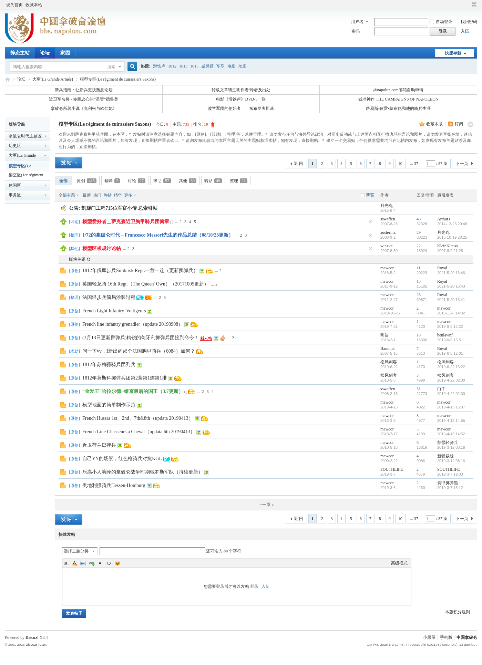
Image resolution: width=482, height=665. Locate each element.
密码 (355, 31)
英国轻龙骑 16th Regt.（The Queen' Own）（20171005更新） (145, 284)
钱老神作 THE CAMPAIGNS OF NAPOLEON (398, 99)
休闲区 (15, 185)
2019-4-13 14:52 (451, 434)
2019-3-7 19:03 (450, 474)
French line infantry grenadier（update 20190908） (132, 324)
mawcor (387, 268)
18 (419, 335)
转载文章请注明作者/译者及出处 (241, 89)
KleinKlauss (447, 245)
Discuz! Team (35, 644)
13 (419, 281)
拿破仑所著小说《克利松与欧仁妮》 (84, 108)
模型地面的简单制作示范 (108, 404)
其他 (187, 180)
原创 (86, 180)
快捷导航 (453, 53)
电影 (231, 66)
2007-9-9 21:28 (450, 251)
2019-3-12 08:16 (451, 447)
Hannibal (388, 348)
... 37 (414, 163)
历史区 (15, 145)
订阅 (459, 124)
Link (91, 563)
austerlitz (388, 232)
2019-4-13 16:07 (451, 407)
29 (419, 232)
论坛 (45, 52)
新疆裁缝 (445, 456)
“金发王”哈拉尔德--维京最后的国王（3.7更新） (132, 391)
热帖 (107, 195)
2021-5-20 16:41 (451, 300)
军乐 (220, 66)
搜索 (111, 66)
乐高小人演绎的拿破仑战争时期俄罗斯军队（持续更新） (142, 472)
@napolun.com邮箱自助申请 (398, 89)
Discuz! (32, 637)
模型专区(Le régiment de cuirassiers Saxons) (118, 79)
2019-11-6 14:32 (451, 313)
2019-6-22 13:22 (451, 367)
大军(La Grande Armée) (52, 79)
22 (419, 245)
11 (419, 268)
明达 (384, 335)
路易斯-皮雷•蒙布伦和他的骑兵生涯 (398, 108)
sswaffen (387, 219)
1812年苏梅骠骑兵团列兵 (108, 364)
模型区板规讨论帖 (101, 248)
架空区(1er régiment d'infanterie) (26, 176)
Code (108, 563)
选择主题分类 (76, 551)
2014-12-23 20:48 (452, 224)
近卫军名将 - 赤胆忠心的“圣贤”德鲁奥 (83, 99)
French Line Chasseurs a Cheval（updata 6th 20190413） (138, 431)
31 (419, 388)
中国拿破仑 (467, 637)
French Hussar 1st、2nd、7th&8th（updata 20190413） (137, 418)
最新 (87, 195)
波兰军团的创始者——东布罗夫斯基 (241, 108)
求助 (162, 180)
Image (83, 563)
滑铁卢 (159, 66)
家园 (65, 52)
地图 (242, 66)
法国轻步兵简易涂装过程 (108, 297)
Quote (100, 563)
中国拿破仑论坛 (7, 79)
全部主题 (67, 195)
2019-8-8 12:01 (450, 353)
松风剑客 (388, 362)
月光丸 (386, 205)
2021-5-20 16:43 (451, 286)
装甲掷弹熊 (447, 482)
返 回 (298, 163)
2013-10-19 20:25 (452, 237)
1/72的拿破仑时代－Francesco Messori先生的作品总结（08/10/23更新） (157, 235)
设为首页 (14, 4)
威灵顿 (207, 66)
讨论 (136, 180)
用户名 (357, 21)
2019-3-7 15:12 (450, 488)
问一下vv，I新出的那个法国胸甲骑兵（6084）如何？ (138, 351)
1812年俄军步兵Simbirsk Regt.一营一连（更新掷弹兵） (140, 270)
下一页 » (266, 504)
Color (74, 563)
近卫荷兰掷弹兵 (99, 445)
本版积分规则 (457, 612)
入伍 (465, 31)
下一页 (462, 163)
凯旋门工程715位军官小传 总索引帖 (119, 208)
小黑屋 (429, 637)
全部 (63, 180)
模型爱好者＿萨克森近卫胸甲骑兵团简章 (125, 221)
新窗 (370, 195)
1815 (194, 66)
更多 (128, 195)
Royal (442, 268)
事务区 (15, 195)
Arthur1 (443, 219)
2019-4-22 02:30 (451, 380)
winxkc (386, 245)
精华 (118, 195)
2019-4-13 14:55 (451, 420)
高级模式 (399, 563)
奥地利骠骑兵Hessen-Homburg (113, 485)
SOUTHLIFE (391, 469)
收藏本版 (435, 124)
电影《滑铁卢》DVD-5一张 (241, 99)
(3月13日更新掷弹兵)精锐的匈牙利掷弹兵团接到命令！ (140, 337)
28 (419, 294)
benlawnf (445, 335)
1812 (172, 66)
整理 (238, 180)
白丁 (441, 388)
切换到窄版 (473, 5)
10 (400, 163)
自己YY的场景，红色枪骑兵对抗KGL (122, 458)
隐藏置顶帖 (370, 222)
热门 (97, 195)
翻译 (112, 180)
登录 (254, 586)
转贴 (213, 180)
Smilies (117, 563)
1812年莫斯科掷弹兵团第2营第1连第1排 (124, 378)
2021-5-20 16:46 (451, 273)
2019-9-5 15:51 (450, 340)
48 (419, 219)
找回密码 (469, 21)
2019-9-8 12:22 (450, 326)
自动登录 (441, 21)
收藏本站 (33, 4)
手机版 (446, 637)
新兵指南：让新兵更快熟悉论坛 (84, 89)
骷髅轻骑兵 (447, 442)
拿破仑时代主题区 (25, 136)
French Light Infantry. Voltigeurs (114, 310)
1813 (183, 66)
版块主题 (77, 259)
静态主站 (20, 52)
